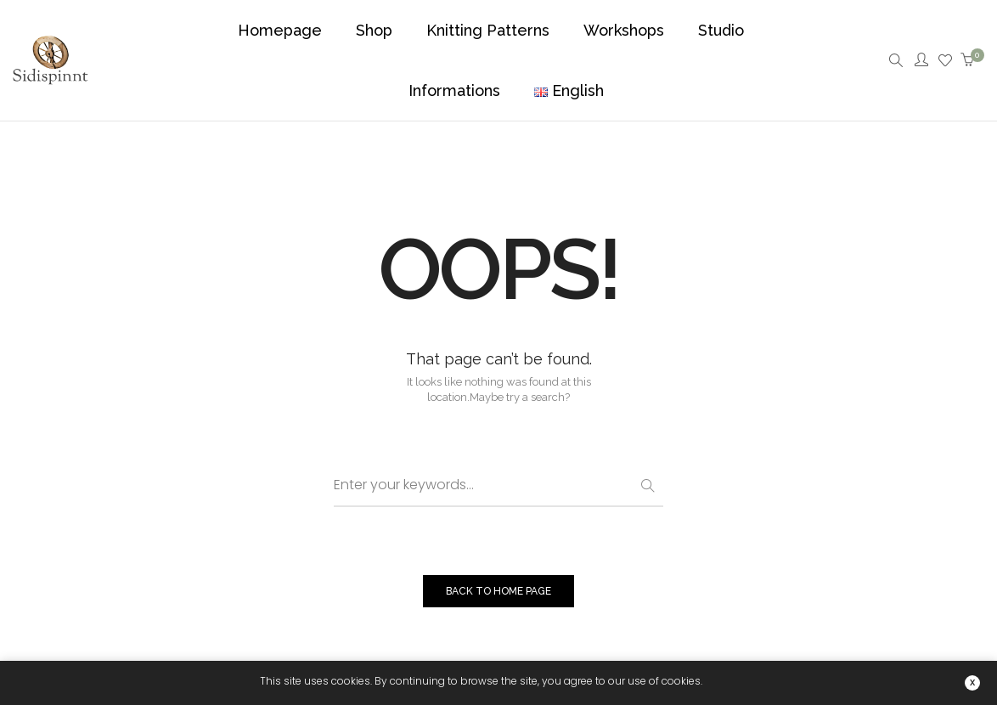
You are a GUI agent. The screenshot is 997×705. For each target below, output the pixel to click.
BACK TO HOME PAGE (498, 591)
